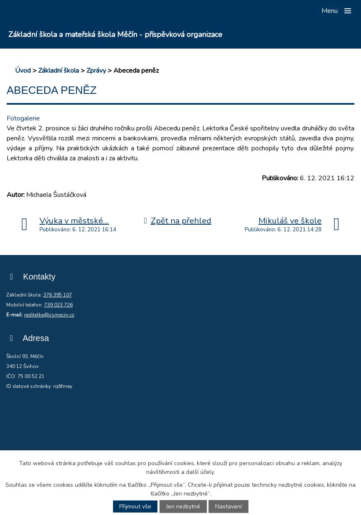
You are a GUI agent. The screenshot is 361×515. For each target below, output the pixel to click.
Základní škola (58, 70)
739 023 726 (58, 305)
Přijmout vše (135, 506)
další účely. (200, 472)
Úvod (23, 70)
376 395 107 (57, 295)
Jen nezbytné (183, 506)
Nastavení (228, 506)
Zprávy (96, 70)
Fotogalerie (23, 118)
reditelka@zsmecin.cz (49, 314)
